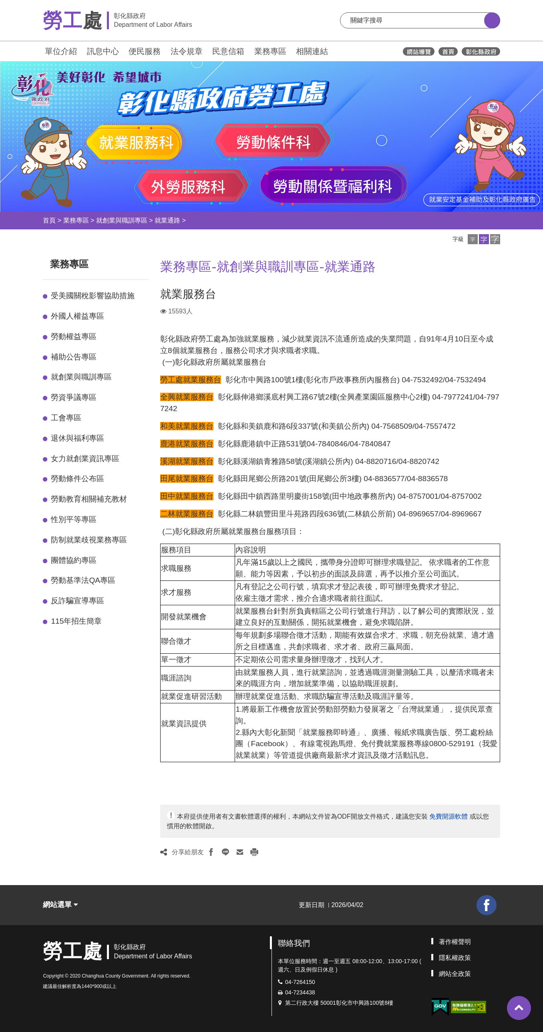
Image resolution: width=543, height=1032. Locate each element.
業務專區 (270, 51)
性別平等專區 (74, 519)
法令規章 (187, 51)
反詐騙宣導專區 (77, 600)
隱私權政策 (455, 957)
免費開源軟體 (448, 816)
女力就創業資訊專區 (85, 458)
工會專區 (66, 418)
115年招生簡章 (76, 621)
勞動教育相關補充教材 (89, 499)
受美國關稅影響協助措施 (93, 295)
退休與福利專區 (77, 438)
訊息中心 (103, 51)
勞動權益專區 (74, 336)
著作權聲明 (455, 941)
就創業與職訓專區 (121, 220)
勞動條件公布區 (77, 478)
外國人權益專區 (77, 316)
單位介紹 (61, 51)
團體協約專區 (74, 560)
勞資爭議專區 (74, 397)
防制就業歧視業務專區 (89, 540)
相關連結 (312, 51)
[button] (473, 239)
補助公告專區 (74, 357)
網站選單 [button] (60, 905)
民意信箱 (228, 51)
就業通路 (167, 220)
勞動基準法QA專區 (83, 580)
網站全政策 (455, 973)
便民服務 (145, 51)
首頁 (49, 220)
